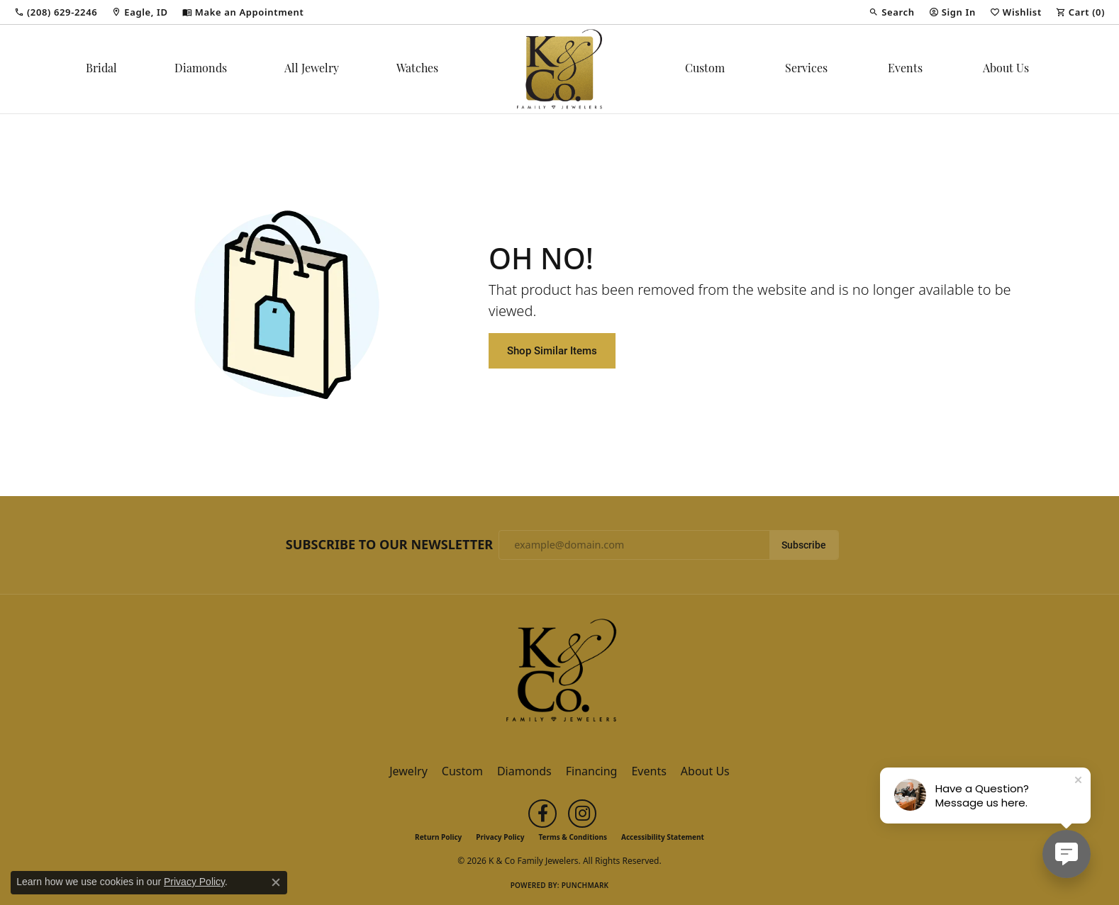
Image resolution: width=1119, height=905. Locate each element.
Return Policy (438, 837)
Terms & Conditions (572, 837)
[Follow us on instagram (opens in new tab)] (582, 813)
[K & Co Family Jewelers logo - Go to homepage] (559, 69)
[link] (55, 12)
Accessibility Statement (662, 837)
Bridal (101, 69)
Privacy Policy (500, 837)
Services (806, 69)
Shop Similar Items (552, 350)
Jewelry (408, 771)
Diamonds (200, 69)
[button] (891, 12)
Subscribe (803, 545)
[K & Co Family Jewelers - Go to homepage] (559, 674)
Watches (417, 69)
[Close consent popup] (276, 882)
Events (905, 69)
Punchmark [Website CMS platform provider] (585, 885)
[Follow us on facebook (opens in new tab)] (542, 813)
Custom (705, 69)
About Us (1006, 69)
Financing (592, 771)
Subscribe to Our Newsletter (389, 545)
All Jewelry (311, 69)
